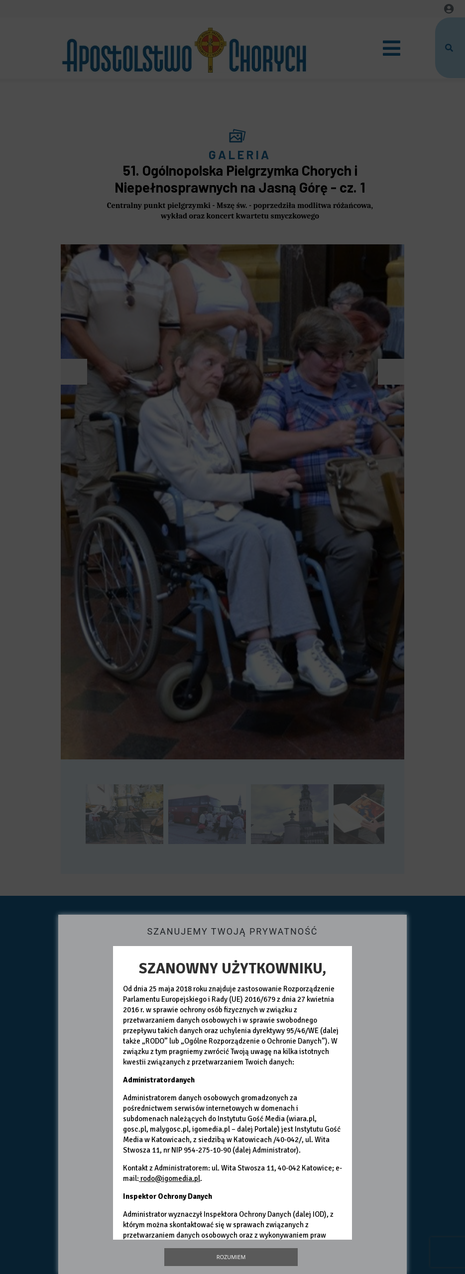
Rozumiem (231, 1257)
